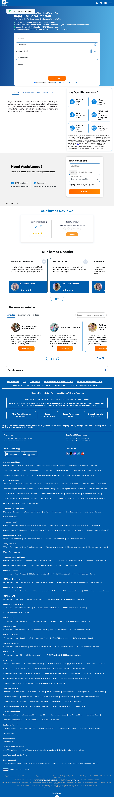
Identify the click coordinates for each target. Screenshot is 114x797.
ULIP (19, 465)
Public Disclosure (34, 673)
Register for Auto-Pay (36, 692)
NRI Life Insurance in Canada (39, 574)
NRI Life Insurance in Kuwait (39, 638)
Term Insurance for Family (36, 525)
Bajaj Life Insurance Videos (42, 668)
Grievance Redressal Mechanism (87, 697)
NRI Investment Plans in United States (17, 608)
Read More (26, 348)
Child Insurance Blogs (58, 715)
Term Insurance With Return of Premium (68, 530)
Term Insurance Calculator (98, 489)
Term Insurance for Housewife (41, 565)
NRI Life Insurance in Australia (41, 647)
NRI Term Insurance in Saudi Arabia (96, 591)
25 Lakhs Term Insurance (76, 539)
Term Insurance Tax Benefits (87, 525)
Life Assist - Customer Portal (13, 692)
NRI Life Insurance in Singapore (42, 582)
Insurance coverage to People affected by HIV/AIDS (21, 678)
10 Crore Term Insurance (11, 512)
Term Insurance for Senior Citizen (62, 525)
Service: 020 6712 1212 (47, 728)
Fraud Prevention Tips (48, 415)
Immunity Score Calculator (64, 498)
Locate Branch (8, 733)
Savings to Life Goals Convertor (73, 489)
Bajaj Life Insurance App (87, 763)
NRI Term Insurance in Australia (88, 647)
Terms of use (90, 664)
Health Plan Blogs (32, 720)
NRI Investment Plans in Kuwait (14, 638)
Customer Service (9, 728)
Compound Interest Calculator (52, 494)
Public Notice (75, 673)
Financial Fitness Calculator (27, 494)
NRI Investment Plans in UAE (13, 599)
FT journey (7, 475)
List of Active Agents (10, 750)
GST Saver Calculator (33, 484)
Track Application (84, 692)
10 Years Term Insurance (97, 547)
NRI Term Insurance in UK (72, 655)
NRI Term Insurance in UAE (75, 599)
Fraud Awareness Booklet (71, 415)
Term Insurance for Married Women (67, 560)
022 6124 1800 (27, 11)
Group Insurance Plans (11, 470)
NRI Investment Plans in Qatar (13, 630)
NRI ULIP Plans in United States (74, 608)
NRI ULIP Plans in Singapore (66, 582)
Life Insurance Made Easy (33, 664)
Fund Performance (51, 697)
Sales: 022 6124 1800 (27, 728)
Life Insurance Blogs (29, 715)
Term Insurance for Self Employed (15, 530)
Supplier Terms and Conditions (14, 673)
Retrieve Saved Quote (11, 503)
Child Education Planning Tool (48, 489)
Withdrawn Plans (62, 470)
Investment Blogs (92, 715)
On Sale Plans (48, 470)
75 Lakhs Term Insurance (12, 539)
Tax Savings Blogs (75, 715)
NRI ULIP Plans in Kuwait (60, 638)
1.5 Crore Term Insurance (93, 512)
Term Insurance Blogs (10, 715)
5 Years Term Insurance (11, 552)
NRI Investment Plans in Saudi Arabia (16, 591)
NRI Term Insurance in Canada (84, 574)
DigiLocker (63, 683)
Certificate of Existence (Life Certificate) (18, 706)
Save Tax (102, 664)
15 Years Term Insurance (76, 547)
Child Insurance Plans (89, 465)
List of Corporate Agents (93, 673)
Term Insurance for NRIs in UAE (98, 530)
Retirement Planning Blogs (12, 720)
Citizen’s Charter (80, 706)
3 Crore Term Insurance (52, 512)
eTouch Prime (19, 475)
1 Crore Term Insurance (11, 517)
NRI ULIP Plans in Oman (59, 621)
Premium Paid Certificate (31, 697)
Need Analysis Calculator (49, 763)
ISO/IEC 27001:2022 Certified (16, 769)
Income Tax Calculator (29, 498)
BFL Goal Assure (45, 475)
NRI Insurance (34, 470)
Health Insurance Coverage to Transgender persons (21, 683)
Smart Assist (7, 668)
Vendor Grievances (79, 668)
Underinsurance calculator (12, 484)
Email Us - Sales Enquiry (67, 728)
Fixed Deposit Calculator (70, 484)
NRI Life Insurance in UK (34, 655)
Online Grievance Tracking (39, 701)
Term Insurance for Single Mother (95, 560)
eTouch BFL (31, 475)
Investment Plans (43, 465)
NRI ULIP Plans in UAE (55, 599)
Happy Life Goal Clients (73, 664)
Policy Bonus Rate (22, 668)
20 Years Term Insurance (55, 547)
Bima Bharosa (35, 382)
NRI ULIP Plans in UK (53, 655)
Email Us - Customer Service (90, 728)
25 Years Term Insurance (33, 547)
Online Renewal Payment (12, 763)
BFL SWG (70, 475)
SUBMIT (84, 192)
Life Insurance (94, 470)
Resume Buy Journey (30, 503)
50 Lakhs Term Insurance (33, 539)
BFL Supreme (59, 475)
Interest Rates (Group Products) (55, 673)
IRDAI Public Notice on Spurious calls (21, 415)
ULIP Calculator (8, 494)
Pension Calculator (73, 494)
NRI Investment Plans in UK (12, 655)
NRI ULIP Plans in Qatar (58, 630)
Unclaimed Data (13, 382)
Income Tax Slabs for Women (66, 565)
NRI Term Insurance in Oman (80, 621)
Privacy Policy (18, 385)
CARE (77, 145)
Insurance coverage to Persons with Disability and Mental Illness (66, 678)
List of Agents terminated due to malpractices (39, 750)
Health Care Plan (59, 465)
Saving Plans (29, 465)
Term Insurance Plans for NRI (13, 525)
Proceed (57, 78)
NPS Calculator (88, 484)
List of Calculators (68, 763)
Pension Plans (74, 465)
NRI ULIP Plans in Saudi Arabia (70, 591)
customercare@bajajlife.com (17, 441)
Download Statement (11, 697)
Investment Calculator (91, 494)
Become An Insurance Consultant (39, 385)
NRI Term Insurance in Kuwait (83, 638)
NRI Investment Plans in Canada (14, 574)
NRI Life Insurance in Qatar (37, 630)
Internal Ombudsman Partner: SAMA (84, 385)
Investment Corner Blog (50, 720)
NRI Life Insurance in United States (46, 608)
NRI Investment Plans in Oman (14, 621)
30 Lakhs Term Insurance (55, 539)
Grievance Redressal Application (14, 701)
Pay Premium (99, 692)
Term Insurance (8, 465)
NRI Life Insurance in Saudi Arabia (44, 591)
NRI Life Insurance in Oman (37, 621)
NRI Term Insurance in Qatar (80, 630)
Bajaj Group (16, 664)
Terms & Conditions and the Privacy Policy (67, 83)
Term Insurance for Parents (41, 530)
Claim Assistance (53, 692)
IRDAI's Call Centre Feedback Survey (90, 382)
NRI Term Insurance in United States (16, 613)
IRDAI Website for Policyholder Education (58, 382)
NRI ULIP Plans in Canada (61, 574)
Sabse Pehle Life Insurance (95, 415)
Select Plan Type (76, 176)
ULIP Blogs (43, 715)
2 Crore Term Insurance (72, 512)
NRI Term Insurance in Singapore (90, 582)
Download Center (49, 683)
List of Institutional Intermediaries (71, 750)
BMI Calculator (46, 498)
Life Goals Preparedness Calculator (90, 498)
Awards (5, 664)
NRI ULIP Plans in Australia (64, 647)
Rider (24, 470)
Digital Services (68, 692)
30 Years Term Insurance (12, 547)
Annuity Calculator (51, 484)
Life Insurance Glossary (53, 664)
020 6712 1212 (75, 780)
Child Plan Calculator (10, 498)
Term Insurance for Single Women (15, 565)
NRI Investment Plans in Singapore (15, 582)
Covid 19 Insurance (78, 470)
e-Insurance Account (44, 706)
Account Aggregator (62, 706)
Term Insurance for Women (12, 560)
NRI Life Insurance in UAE (35, 599)
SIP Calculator (102, 484)
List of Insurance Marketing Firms (15, 755)
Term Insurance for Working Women (38, 560)
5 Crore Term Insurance (32, 512)
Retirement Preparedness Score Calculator (18, 489)
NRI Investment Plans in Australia (15, 647)
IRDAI (24, 382)
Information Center (62, 668)
